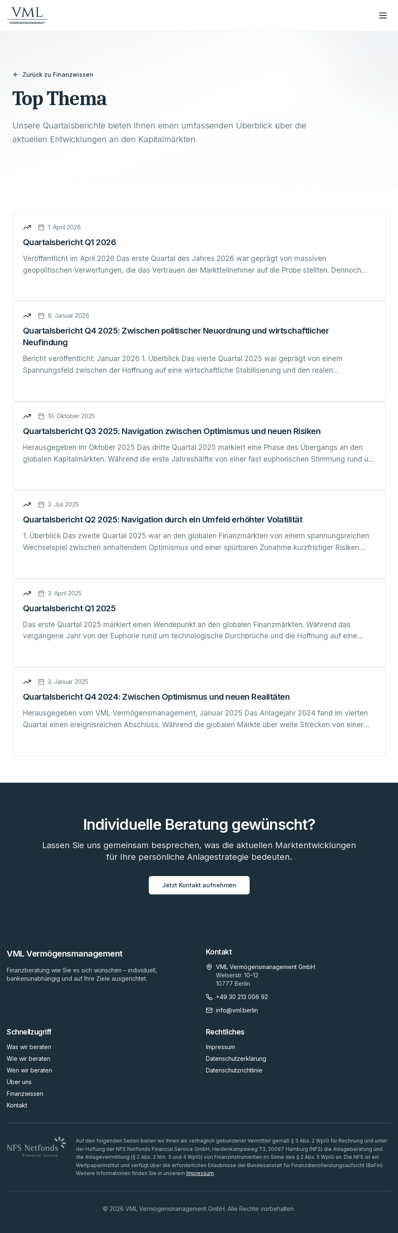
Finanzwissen (25, 1093)
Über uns (19, 1081)
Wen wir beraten (29, 1070)
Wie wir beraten (28, 1058)
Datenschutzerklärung (236, 1058)
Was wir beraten (29, 1046)
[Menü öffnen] (383, 15)
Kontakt (17, 1105)
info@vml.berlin (237, 1010)
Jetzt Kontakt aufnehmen (199, 885)
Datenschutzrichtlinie (234, 1070)
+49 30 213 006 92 (242, 996)
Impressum (220, 1046)
